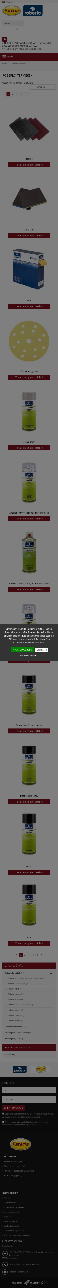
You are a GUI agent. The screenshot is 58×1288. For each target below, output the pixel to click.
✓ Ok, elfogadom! (22, 649)
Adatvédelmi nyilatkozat (29, 655)
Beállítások (42, 650)
